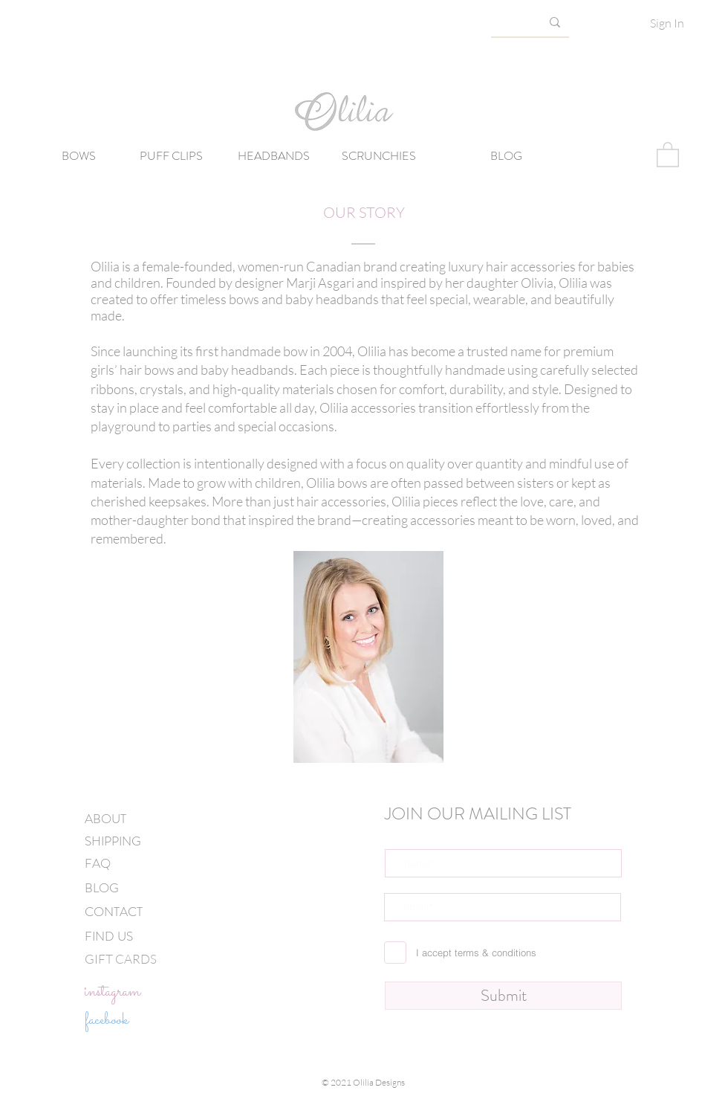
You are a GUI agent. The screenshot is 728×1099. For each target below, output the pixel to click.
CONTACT (114, 912)
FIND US (109, 936)
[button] (668, 154)
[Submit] (503, 996)
